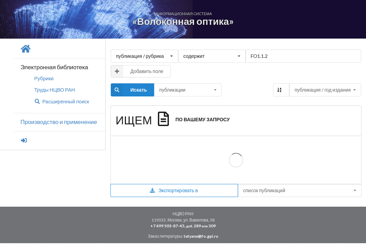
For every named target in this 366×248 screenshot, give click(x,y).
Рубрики (43, 78)
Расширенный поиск (61, 101)
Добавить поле (137, 71)
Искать (129, 89)
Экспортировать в (174, 190)
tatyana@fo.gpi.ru (201, 236)
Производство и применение (58, 121)
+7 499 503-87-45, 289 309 (183, 225)
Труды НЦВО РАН (54, 90)
